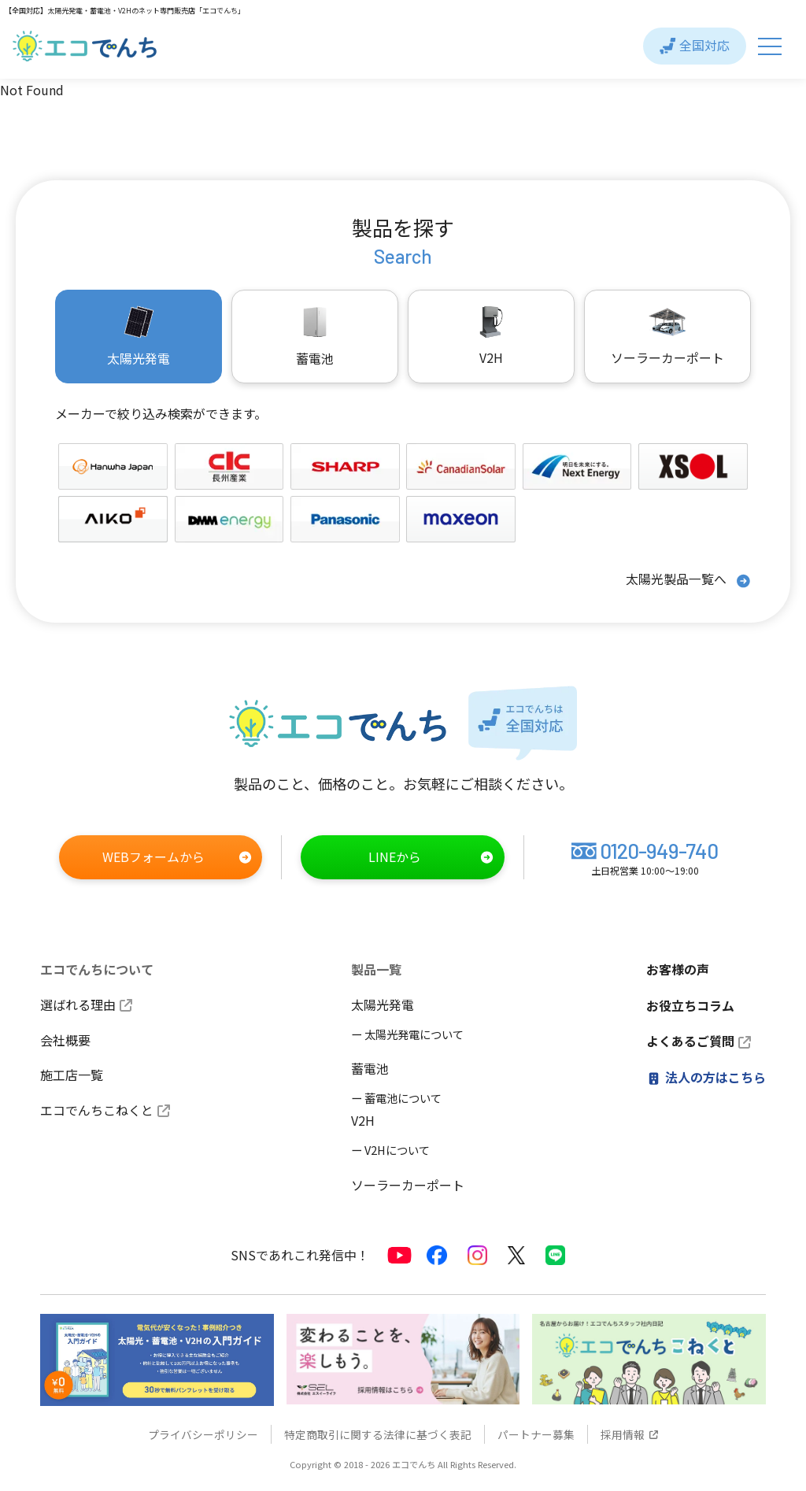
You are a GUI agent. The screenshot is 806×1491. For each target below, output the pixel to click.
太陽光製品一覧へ (688, 579)
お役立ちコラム (690, 1003)
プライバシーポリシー (203, 1433)
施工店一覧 (71, 1074)
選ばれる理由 (86, 1003)
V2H (491, 335)
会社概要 (65, 1039)
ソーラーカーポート (667, 335)
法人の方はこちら (706, 1074)
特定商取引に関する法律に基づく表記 (377, 1433)
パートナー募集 (536, 1433)
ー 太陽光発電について (407, 1033)
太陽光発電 (382, 1003)
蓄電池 (370, 1068)
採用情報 (630, 1433)
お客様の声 (677, 969)
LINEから (431, 857)
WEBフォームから (177, 857)
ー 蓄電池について (396, 1098)
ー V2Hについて (390, 1149)
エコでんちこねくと (105, 1110)
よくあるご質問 (698, 1039)
